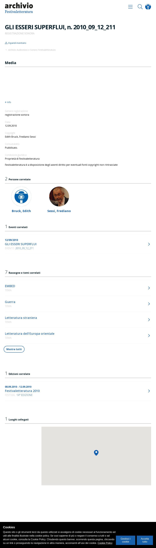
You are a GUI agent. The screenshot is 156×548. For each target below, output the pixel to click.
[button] (96, 452)
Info (8, 102)
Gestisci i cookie (126, 540)
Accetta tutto (145, 540)
